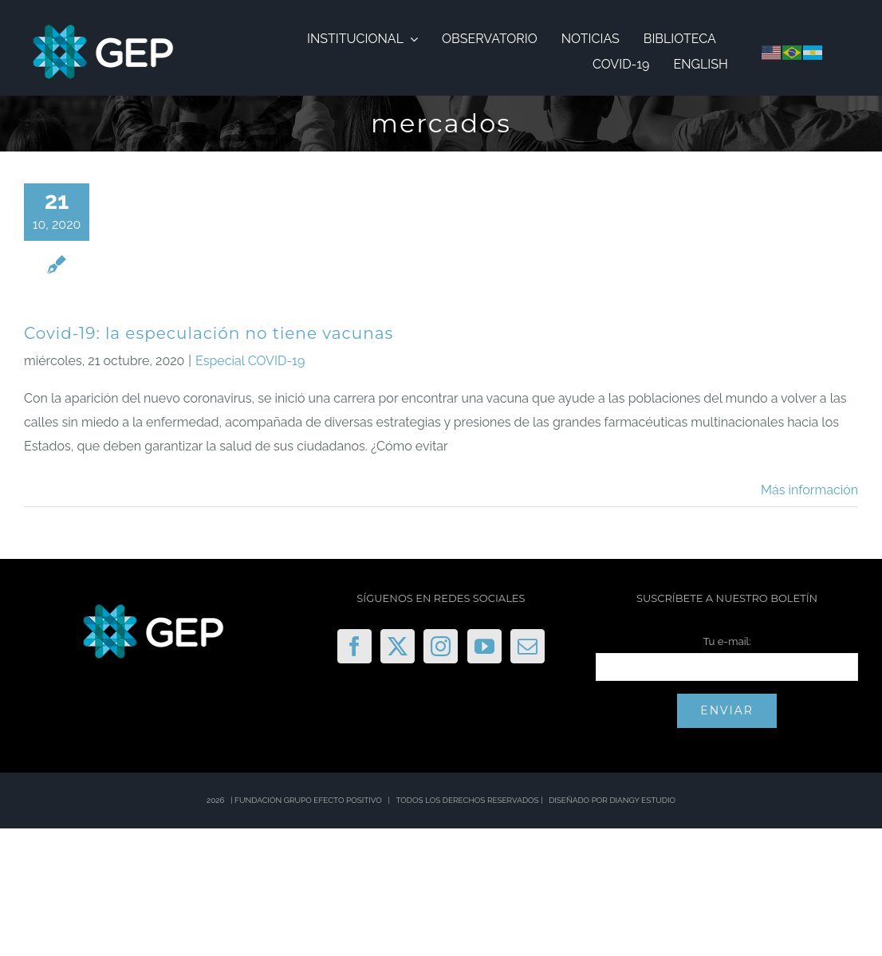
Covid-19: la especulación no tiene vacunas (208, 333)
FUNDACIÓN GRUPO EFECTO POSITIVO (308, 800)
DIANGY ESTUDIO (642, 800)
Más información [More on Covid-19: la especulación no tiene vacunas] (809, 490)
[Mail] (527, 646)
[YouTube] (484, 646)
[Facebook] (354, 646)
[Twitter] (397, 646)
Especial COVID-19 (250, 360)
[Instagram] (440, 646)
